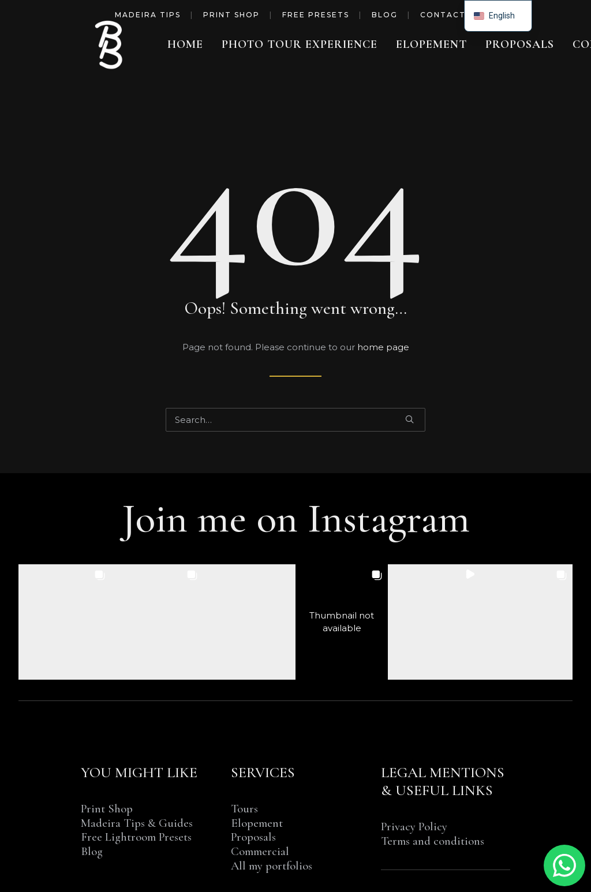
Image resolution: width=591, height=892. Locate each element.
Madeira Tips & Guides (137, 823)
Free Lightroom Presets (136, 837)
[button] (409, 419)
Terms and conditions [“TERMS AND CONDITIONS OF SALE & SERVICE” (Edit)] (432, 841)
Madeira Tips (148, 14)
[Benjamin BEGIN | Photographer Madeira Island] (110, 44)
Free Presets (315, 14)
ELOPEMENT (431, 44)
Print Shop (231, 14)
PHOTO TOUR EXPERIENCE (299, 44)
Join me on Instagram (296, 518)
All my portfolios (271, 866)
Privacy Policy (414, 826)
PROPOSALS (519, 44)
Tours (244, 808)
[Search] (295, 420)
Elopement (257, 823)
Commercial (260, 851)
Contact (443, 14)
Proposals (253, 837)
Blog (385, 14)
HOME (185, 44)
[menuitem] (185, 44)
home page (383, 347)
